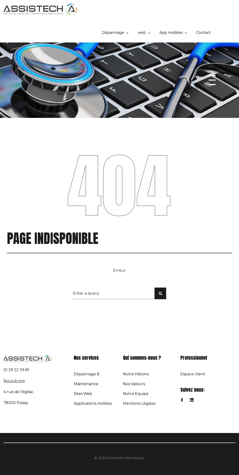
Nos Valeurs (134, 384)
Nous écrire (14, 381)
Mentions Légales (139, 403)
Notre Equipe (135, 393)
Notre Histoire (136, 374)
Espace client (192, 374)
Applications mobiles (93, 403)
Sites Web (83, 393)
